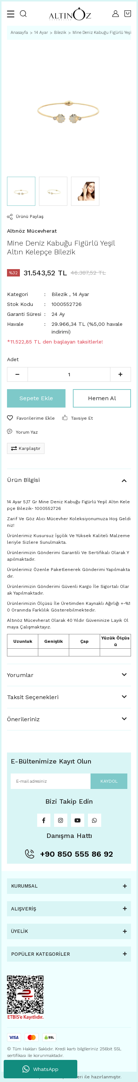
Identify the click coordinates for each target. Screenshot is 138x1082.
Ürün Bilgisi (23, 479)
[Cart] (127, 13)
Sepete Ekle (36, 398)
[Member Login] (115, 13)
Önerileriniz (23, 719)
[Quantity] (69, 374)
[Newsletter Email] (69, 781)
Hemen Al (102, 398)
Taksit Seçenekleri (33, 697)
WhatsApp (40, 1069)
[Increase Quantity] (120, 374)
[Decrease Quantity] (17, 374)
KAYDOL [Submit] (109, 781)
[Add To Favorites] (31, 418)
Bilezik (59, 294)
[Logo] (69, 14)
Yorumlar (20, 675)
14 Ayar (80, 294)
